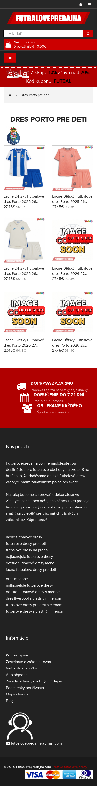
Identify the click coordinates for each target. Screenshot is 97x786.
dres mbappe (17, 579)
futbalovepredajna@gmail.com (36, 743)
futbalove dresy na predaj (27, 550)
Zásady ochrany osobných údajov (34, 681)
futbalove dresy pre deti (26, 543)
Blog (10, 700)
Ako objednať (17, 674)
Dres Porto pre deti (35, 95)
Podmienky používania (25, 687)
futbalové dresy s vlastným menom (35, 611)
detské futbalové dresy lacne (30, 563)
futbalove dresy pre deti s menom (34, 605)
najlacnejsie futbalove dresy (29, 556)
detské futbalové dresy (66, 476)
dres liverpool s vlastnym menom (33, 598)
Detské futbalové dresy (69, 767)
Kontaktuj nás (17, 655)
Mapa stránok (17, 694)
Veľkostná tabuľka (21, 668)
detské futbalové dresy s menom (33, 592)
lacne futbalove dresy (24, 537)
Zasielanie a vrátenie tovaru (29, 661)
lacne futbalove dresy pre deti (31, 569)
